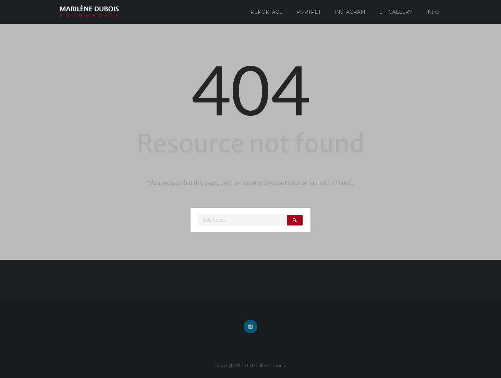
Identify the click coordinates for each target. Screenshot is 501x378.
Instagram (349, 12)
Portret (308, 12)
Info (432, 12)
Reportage (266, 12)
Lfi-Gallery (395, 12)
